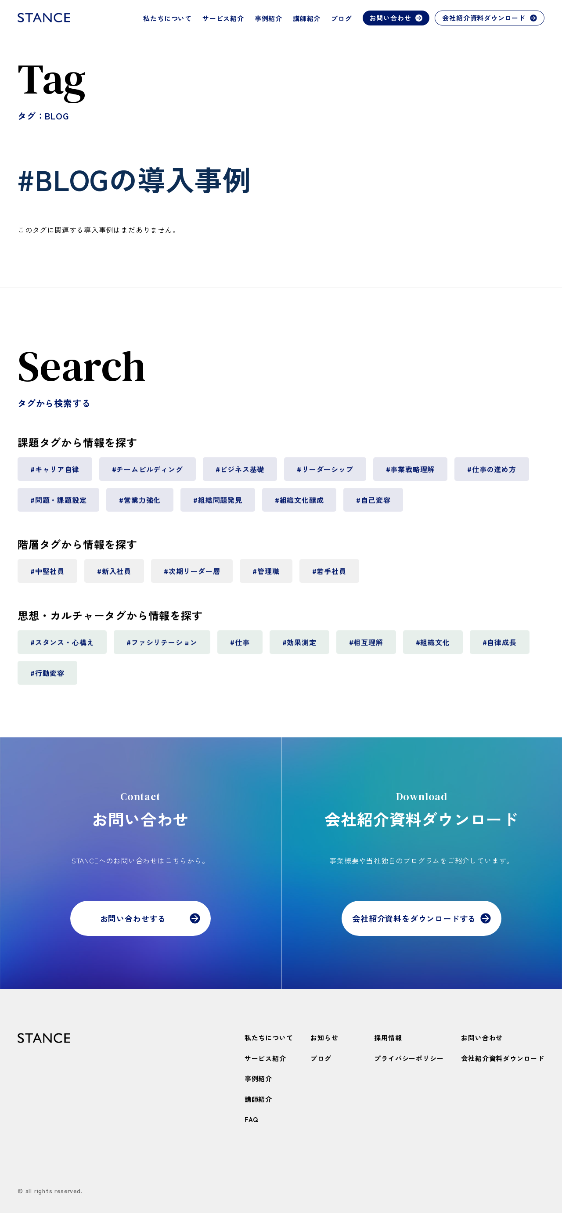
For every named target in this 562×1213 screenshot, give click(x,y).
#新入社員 (114, 575)
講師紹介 (307, 18)
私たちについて (167, 18)
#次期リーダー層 (192, 575)
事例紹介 (268, 18)
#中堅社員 (47, 575)
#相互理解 (366, 646)
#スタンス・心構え (62, 646)
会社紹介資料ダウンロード (489, 17)
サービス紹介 (223, 18)
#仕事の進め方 (491, 473)
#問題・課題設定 (58, 503)
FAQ (251, 1119)
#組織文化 (433, 646)
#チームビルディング (147, 473)
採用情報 (388, 1037)
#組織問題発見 (217, 503)
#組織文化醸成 (299, 503)
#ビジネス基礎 (240, 473)
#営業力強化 (140, 503)
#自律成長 (500, 646)
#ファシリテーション (162, 646)
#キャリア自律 (54, 473)
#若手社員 (329, 575)
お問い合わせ (396, 17)
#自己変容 (373, 503)
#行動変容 (47, 676)
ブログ (341, 18)
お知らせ (324, 1037)
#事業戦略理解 (410, 473)
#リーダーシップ (325, 473)
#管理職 (265, 575)
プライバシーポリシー (408, 1058)
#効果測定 (299, 646)
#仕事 (239, 646)
